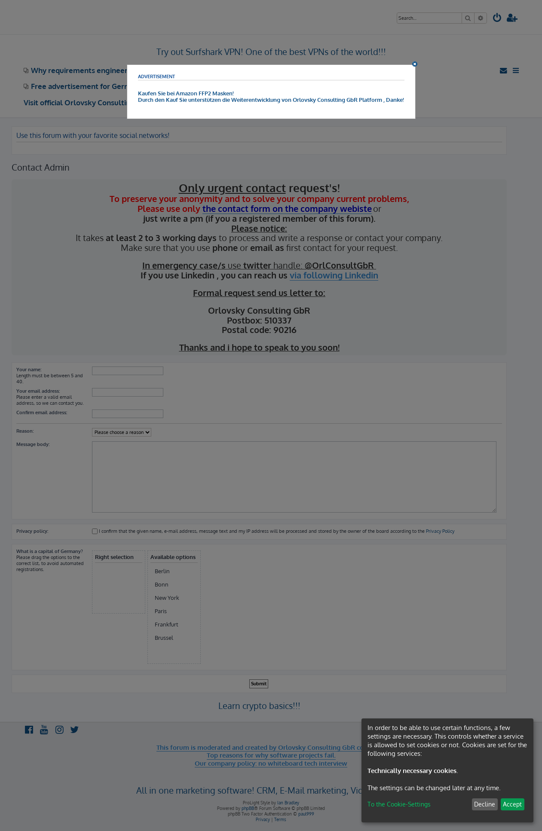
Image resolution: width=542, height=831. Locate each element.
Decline (484, 804)
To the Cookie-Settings (399, 804)
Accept (512, 804)
